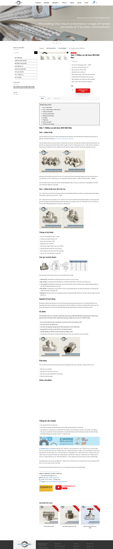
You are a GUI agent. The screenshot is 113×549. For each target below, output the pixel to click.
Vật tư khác (18, 77)
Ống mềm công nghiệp (21, 63)
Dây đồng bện (18, 58)
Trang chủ (38, 2)
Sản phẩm (55, 2)
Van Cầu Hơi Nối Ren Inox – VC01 (90, 527)
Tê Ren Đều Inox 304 (49, 526)
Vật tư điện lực (19, 74)
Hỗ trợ (64, 2)
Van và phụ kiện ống (50, 48)
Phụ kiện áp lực (19, 66)
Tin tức (86, 2)
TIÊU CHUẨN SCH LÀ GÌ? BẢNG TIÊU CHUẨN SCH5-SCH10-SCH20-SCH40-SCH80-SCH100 (24, 87)
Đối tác (72, 2)
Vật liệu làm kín (19, 72)
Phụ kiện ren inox (90, 543)
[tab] (42, 98)
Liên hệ (79, 2)
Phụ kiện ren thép (90, 546)
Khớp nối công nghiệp (21, 60)
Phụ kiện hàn (75, 543)
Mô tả (42, 98)
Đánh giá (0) (57, 98)
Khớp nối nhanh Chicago (60, 546)
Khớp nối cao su (58, 543)
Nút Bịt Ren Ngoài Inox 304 (69, 526)
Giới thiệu (46, 2)
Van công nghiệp (62, 48)
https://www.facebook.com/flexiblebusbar (56, 481)
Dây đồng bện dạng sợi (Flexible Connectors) (43, 544)
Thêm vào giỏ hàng (82, 90)
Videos (48, 98)
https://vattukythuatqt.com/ (52, 477)
